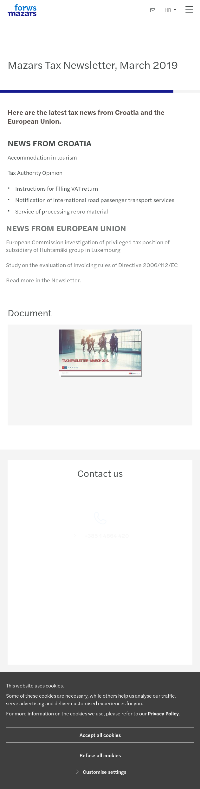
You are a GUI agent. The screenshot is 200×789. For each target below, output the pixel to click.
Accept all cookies (100, 735)
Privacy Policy (163, 713)
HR (168, 9)
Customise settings (100, 771)
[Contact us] (153, 10)
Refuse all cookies (100, 755)
